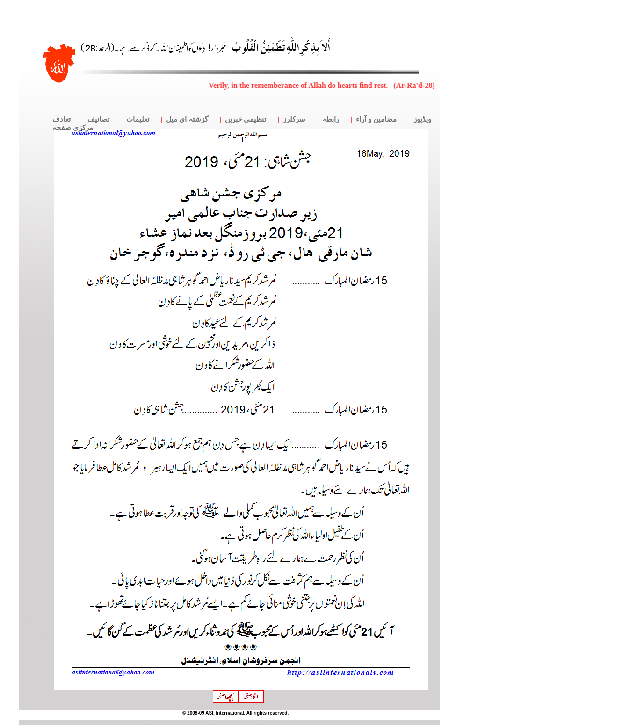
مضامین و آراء (376, 119)
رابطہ (330, 119)
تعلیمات (137, 119)
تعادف (61, 119)
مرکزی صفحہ (72, 127)
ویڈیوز (422, 119)
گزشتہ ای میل (187, 119)
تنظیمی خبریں (246, 119)
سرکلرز (294, 119)
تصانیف (98, 119)
